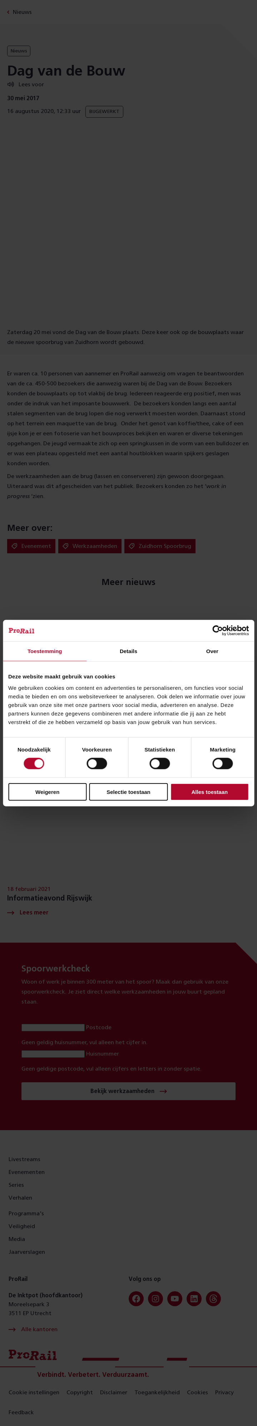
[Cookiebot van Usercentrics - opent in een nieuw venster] (217, 630)
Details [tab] (128, 651)
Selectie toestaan (128, 792)
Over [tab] (212, 651)
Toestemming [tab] (45, 651)
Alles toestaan (209, 792)
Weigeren (47, 792)
